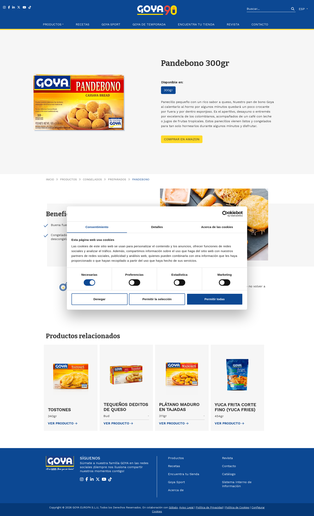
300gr (168, 90)
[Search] (268, 9)
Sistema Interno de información (237, 484)
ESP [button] (302, 9)
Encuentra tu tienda (183, 474)
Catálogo (228, 474)
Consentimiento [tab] (97, 226)
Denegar (99, 299)
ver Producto (62, 423)
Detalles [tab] (157, 226)
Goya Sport (111, 24)
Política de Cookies (237, 507)
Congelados (92, 179)
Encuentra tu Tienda (196, 24)
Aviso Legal (186, 507)
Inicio (50, 179)
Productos (68, 179)
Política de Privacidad (209, 507)
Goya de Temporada (149, 24)
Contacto (260, 24)
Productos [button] (52, 24)
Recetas (82, 24)
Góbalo (173, 507)
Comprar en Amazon (181, 139)
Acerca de (176, 490)
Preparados (117, 179)
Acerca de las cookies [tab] (217, 226)
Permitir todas (214, 299)
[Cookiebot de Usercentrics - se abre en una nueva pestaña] (225, 214)
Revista (233, 24)
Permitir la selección (157, 299)
